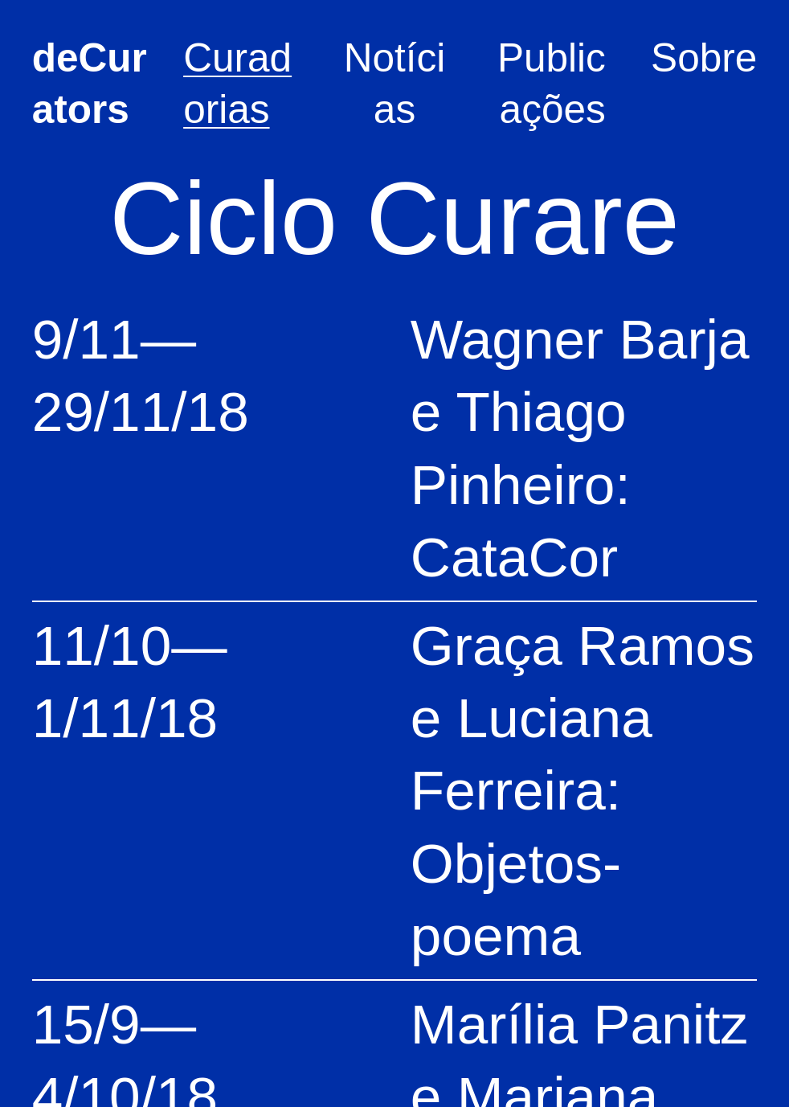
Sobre (704, 57)
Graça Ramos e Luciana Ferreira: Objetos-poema (582, 790)
